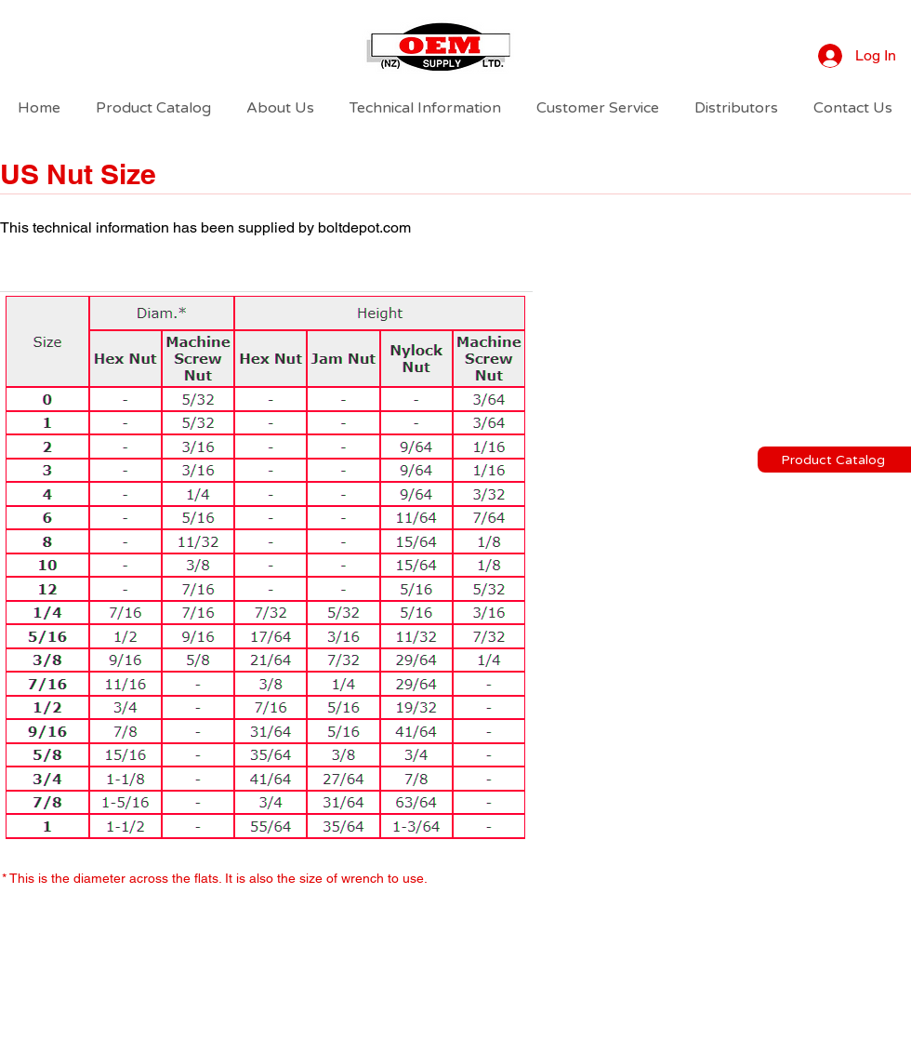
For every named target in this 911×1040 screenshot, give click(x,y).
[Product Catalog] (834, 460)
